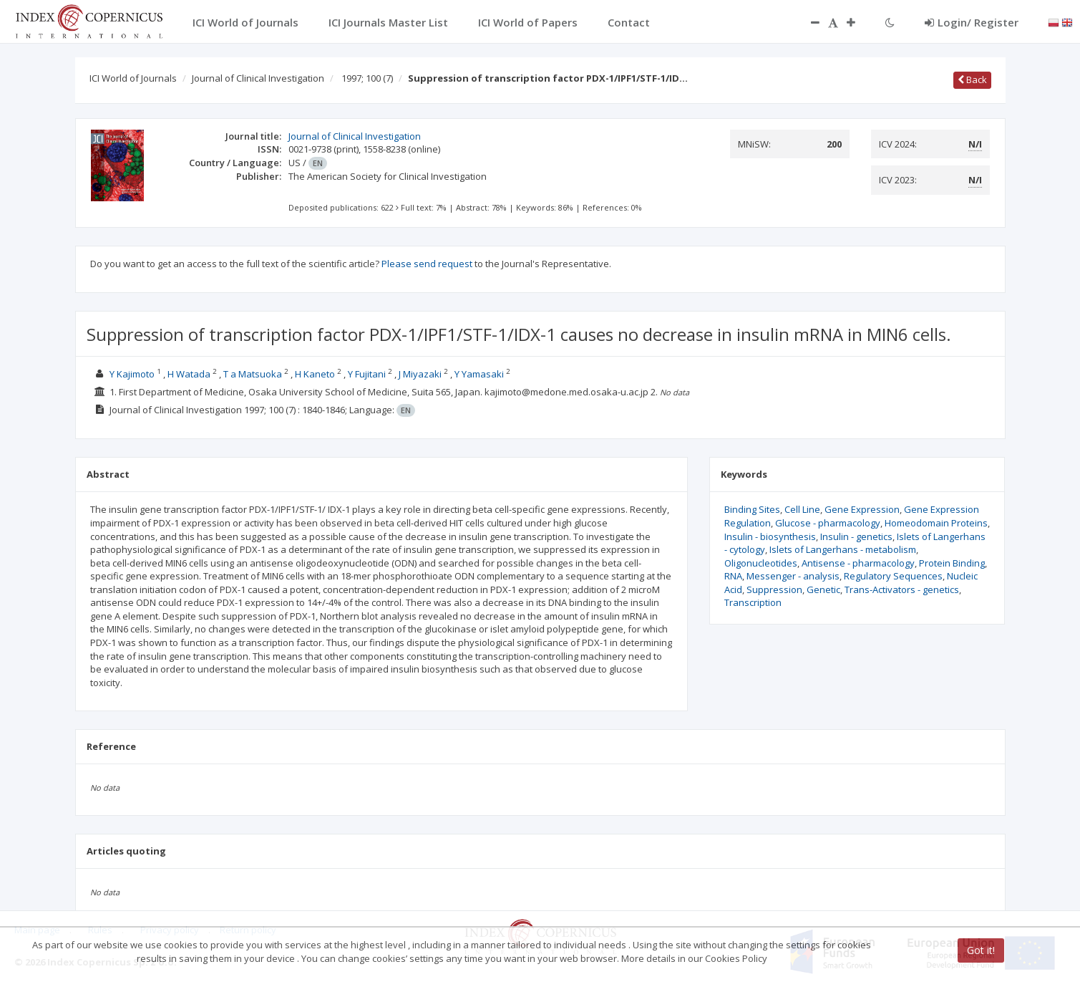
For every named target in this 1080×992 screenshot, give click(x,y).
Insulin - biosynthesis (770, 536)
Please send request (426, 263)
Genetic (823, 589)
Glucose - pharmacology (827, 522)
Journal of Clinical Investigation (258, 78)
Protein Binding (952, 563)
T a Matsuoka (252, 373)
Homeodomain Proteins (936, 522)
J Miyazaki (420, 373)
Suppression (774, 589)
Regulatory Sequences (893, 575)
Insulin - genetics (856, 536)
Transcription (753, 602)
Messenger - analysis (793, 575)
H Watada (188, 373)
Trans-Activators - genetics (902, 589)
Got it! (981, 950)
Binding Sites (752, 509)
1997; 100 (367, 78)
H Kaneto (315, 373)
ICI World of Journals (133, 78)
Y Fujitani (367, 373)
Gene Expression (862, 509)
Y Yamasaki (479, 373)
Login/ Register (971, 22)
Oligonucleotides (760, 563)
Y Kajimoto (132, 373)
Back (972, 79)
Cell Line (802, 509)
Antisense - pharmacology (858, 563)
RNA (733, 575)
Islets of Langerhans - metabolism (842, 549)
